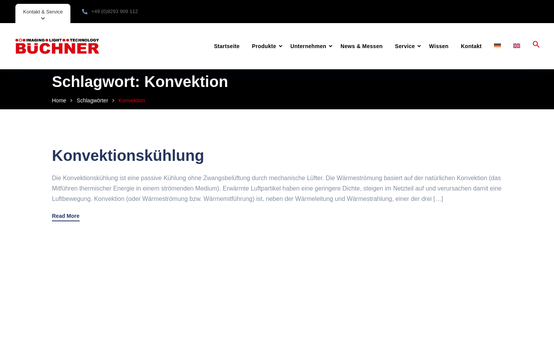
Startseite (227, 46)
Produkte (264, 46)
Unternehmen (308, 46)
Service (405, 46)
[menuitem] (497, 46)
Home (59, 100)
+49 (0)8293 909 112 (114, 11)
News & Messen (361, 46)
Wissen (439, 46)
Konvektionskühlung (128, 155)
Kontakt (471, 46)
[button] (536, 46)
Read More (66, 216)
